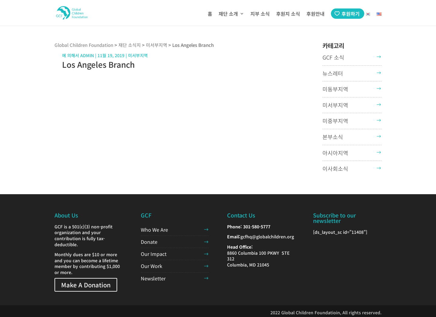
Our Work (151, 266)
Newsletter (153, 278)
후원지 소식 (288, 14)
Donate (149, 241)
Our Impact (154, 253)
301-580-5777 (256, 227)
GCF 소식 (333, 57)
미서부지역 (335, 105)
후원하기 (351, 13)
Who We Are (154, 229)
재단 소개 (228, 14)
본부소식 (332, 137)
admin (87, 55)
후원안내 (315, 14)
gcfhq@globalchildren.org (267, 237)
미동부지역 (335, 89)
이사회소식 (335, 168)
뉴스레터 (332, 73)
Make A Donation (86, 284)
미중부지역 (335, 121)
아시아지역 (335, 153)
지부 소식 (260, 14)
